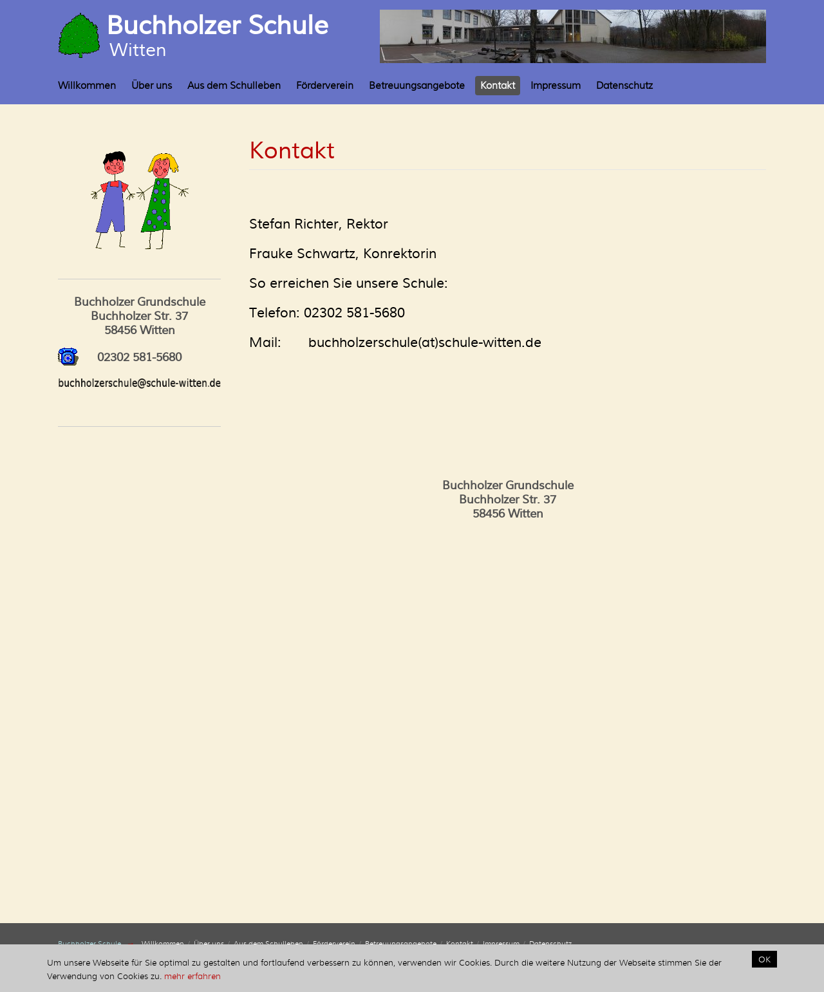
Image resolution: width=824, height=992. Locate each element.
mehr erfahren (192, 976)
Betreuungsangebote (417, 85)
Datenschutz (624, 85)
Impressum (555, 85)
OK (764, 959)
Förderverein (324, 85)
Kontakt (497, 85)
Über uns (151, 85)
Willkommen (87, 85)
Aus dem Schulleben (234, 85)
